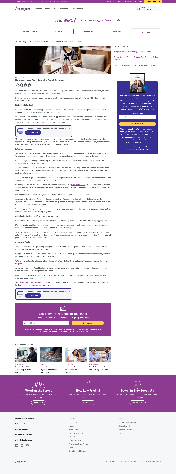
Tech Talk (146, 32)
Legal (71, 447)
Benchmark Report (44, 199)
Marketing (117, 31)
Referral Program (75, 440)
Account (129, 2)
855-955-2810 (33, 132)
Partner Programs (52, 2)
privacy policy (83, 331)
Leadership (88, 31)
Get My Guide (137, 124)
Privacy (141, 461)
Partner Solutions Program (79, 444)
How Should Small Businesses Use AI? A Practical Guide (73, 369)
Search (138, 2)
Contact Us (73, 422)
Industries (64, 9)
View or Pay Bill (124, 426)
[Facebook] (22, 445)
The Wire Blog (77, 9)
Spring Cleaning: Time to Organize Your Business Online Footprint (49, 369)
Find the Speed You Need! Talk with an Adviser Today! (47, 128)
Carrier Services (21, 429)
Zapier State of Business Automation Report (36, 282)
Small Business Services (25, 418)
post (44, 122)
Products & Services (126, 430)
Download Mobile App (77, 451)
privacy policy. (145, 149)
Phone (47, 9)
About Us (72, 426)
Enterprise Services (23, 424)
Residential (63, 2)
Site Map (121, 433)
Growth (58, 31)
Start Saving (88, 402)
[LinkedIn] (16, 445)
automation (78, 275)
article (25, 180)
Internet (38, 9)
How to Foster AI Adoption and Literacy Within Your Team (99, 369)
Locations (110, 2)
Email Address (137, 113)
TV (55, 9)
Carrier (41, 2)
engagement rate (42, 202)
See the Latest (137, 402)
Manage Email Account (127, 422)
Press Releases (74, 430)
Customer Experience (30, 31)
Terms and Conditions (153, 461)
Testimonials (39, 402)
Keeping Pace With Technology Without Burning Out (23, 369)
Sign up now (88, 323)
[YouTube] (27, 445)
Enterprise (32, 2)
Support (119, 2)
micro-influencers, (78, 185)
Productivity (41, 42)
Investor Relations (76, 433)
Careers (72, 437)
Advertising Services (23, 440)
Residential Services (23, 435)
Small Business (21, 2)
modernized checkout (67, 110)
